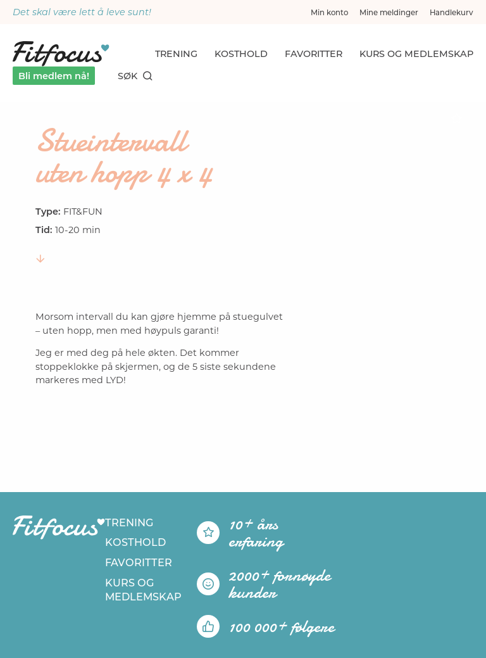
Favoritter (313, 54)
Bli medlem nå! (53, 76)
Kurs (416, 54)
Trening (176, 54)
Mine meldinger (388, 12)
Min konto (329, 12)
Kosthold (241, 54)
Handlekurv (451, 12)
